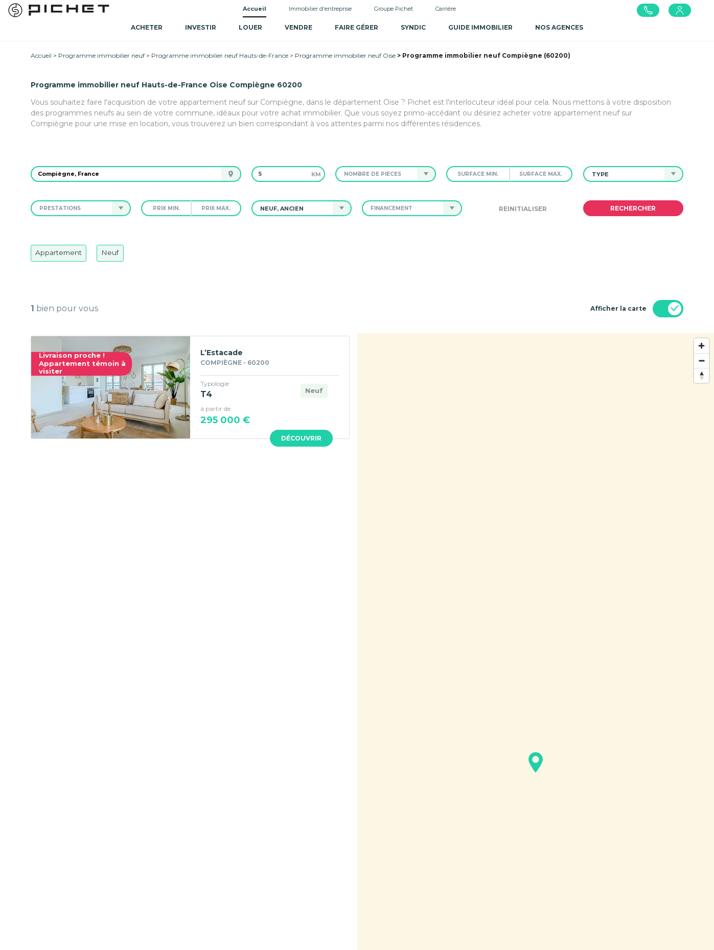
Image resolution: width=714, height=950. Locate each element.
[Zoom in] (701, 345)
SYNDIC (413, 27)
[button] (376, 174)
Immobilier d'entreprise (320, 8)
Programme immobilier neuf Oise (345, 55)
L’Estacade (221, 352)
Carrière (445, 8)
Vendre (298, 27)
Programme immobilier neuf (101, 55)
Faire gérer (356, 27)
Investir (200, 27)
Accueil (254, 8)
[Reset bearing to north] (701, 375)
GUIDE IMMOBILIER (480, 27)
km (316, 174)
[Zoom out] (701, 360)
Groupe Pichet (393, 8)
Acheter (147, 27)
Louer (250, 27)
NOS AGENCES (559, 27)
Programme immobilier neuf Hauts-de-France (219, 55)
